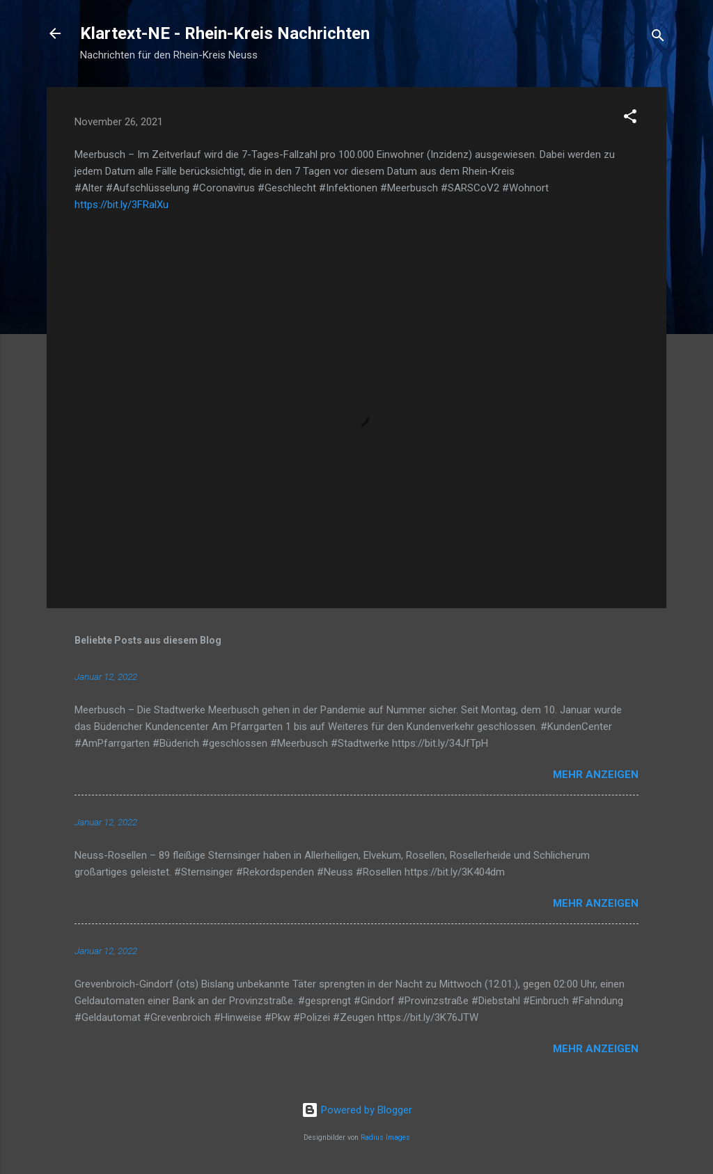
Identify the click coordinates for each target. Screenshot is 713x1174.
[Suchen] (658, 38)
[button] (630, 118)
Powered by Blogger (356, 1110)
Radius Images (385, 1137)
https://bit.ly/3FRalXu (122, 204)
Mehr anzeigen (595, 774)
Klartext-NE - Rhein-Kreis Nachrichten (225, 33)
